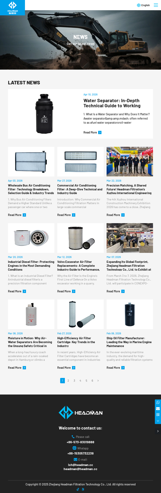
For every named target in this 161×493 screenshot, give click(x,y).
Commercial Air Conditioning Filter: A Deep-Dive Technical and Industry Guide (79, 188)
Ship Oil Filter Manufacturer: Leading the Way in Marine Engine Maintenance (129, 341)
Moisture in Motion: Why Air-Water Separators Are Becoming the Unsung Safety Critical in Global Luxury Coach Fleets (30, 341)
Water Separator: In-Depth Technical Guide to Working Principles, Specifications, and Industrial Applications (115, 103)
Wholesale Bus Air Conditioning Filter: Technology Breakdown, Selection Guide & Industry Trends (31, 188)
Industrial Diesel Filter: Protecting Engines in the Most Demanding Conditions (31, 265)
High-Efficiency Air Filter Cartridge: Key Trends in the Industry (76, 341)
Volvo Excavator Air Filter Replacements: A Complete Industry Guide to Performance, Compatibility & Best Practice (78, 265)
